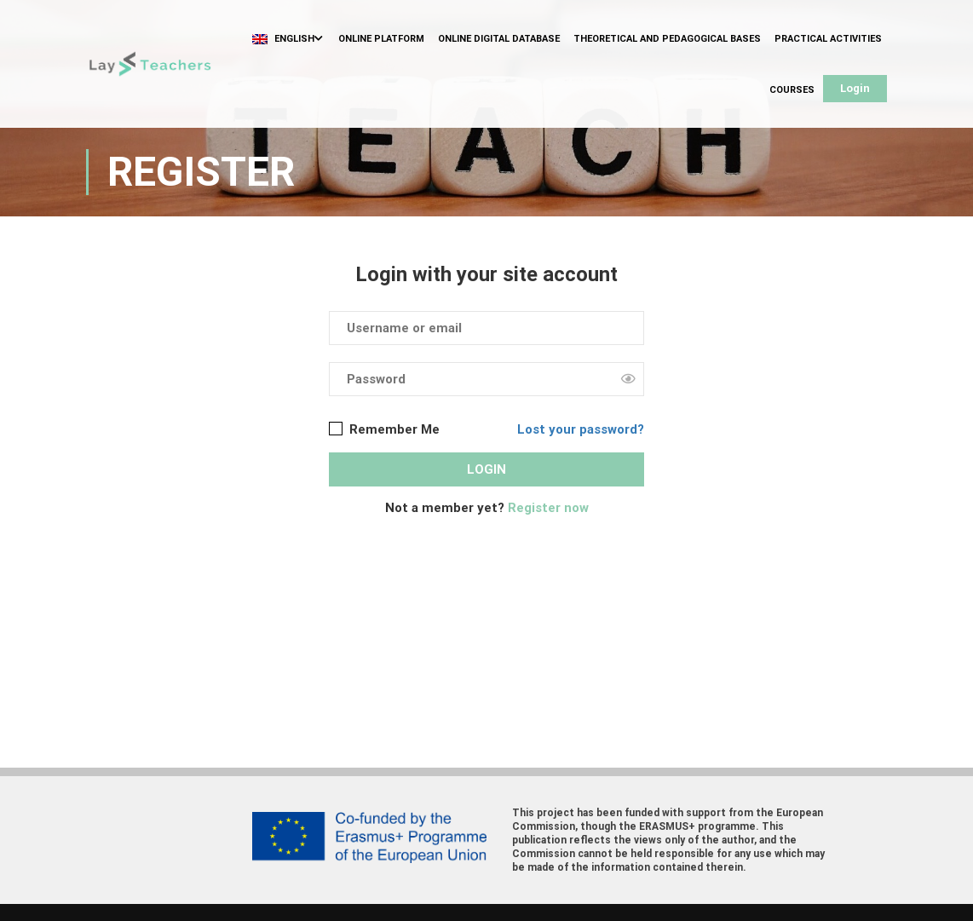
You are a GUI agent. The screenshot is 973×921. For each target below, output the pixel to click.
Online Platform (381, 38)
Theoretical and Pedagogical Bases (667, 38)
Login (855, 88)
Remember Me (384, 429)
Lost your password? (580, 429)
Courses (792, 89)
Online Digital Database (499, 38)
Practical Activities (828, 38)
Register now (548, 507)
